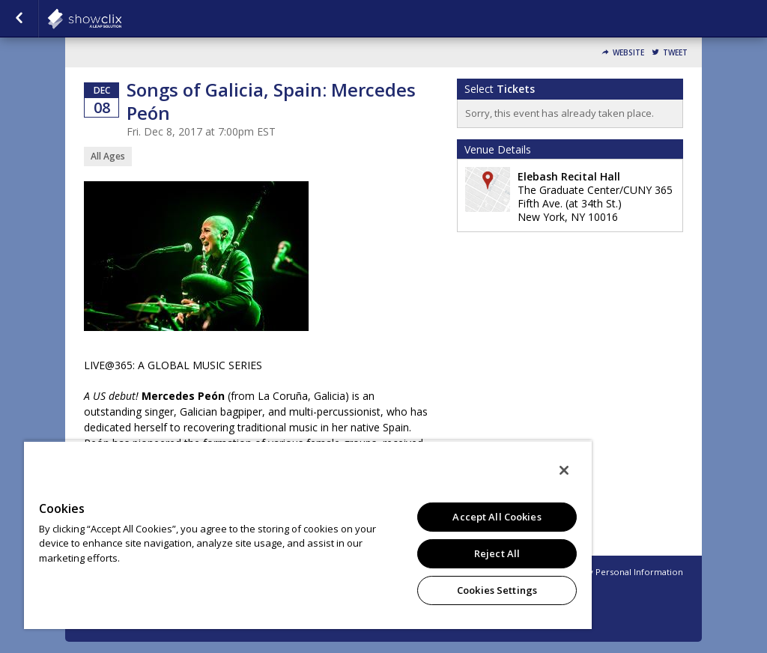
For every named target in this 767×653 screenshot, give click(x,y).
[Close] (564, 470)
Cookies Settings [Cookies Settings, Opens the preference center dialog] (497, 590)
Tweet (675, 53)
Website (628, 53)
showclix (121, 18)
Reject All (497, 553)
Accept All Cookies (496, 516)
